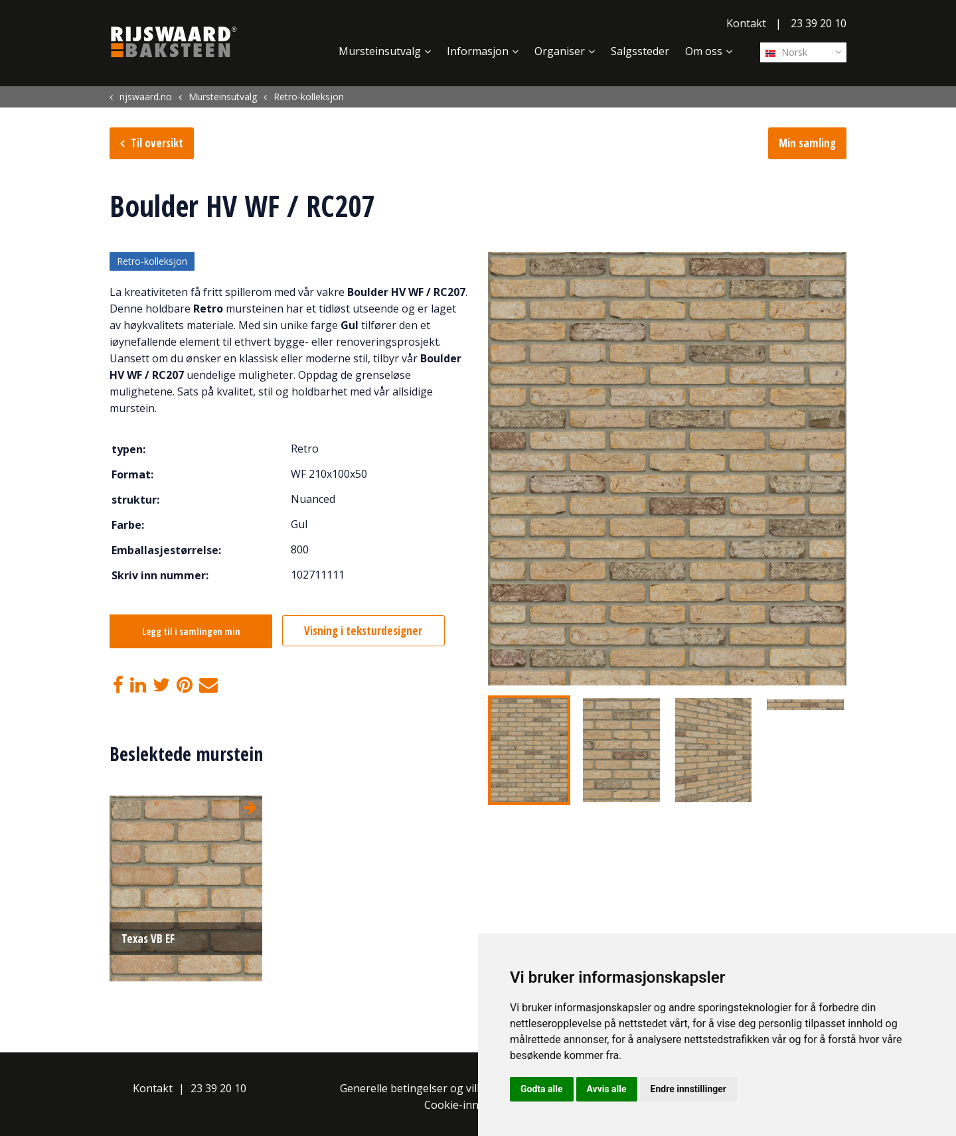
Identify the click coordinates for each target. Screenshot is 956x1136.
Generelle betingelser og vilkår (416, 1088)
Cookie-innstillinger (473, 1105)
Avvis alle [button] (607, 1089)
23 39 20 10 (818, 23)
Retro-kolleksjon (152, 261)
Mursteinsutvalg (380, 51)
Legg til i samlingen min (191, 632)
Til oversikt (157, 143)
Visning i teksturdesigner (366, 631)
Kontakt (746, 23)
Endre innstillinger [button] (688, 1089)
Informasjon (478, 51)
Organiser (559, 51)
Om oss (703, 51)
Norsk (786, 52)
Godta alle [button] (541, 1089)
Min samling (807, 143)
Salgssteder (640, 51)
